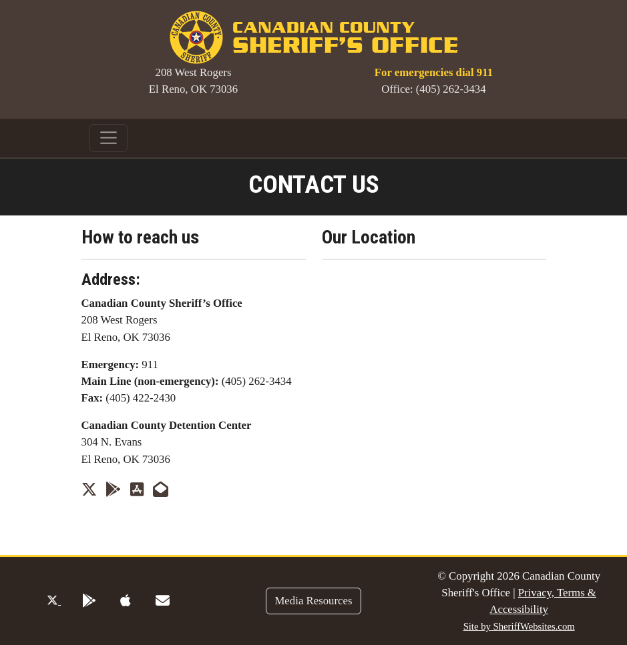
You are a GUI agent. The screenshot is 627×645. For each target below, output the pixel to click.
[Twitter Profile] (89, 489)
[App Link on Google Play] (113, 489)
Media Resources (313, 600)
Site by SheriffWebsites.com (519, 626)
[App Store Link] (137, 489)
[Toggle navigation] (108, 138)
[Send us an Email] (160, 489)
